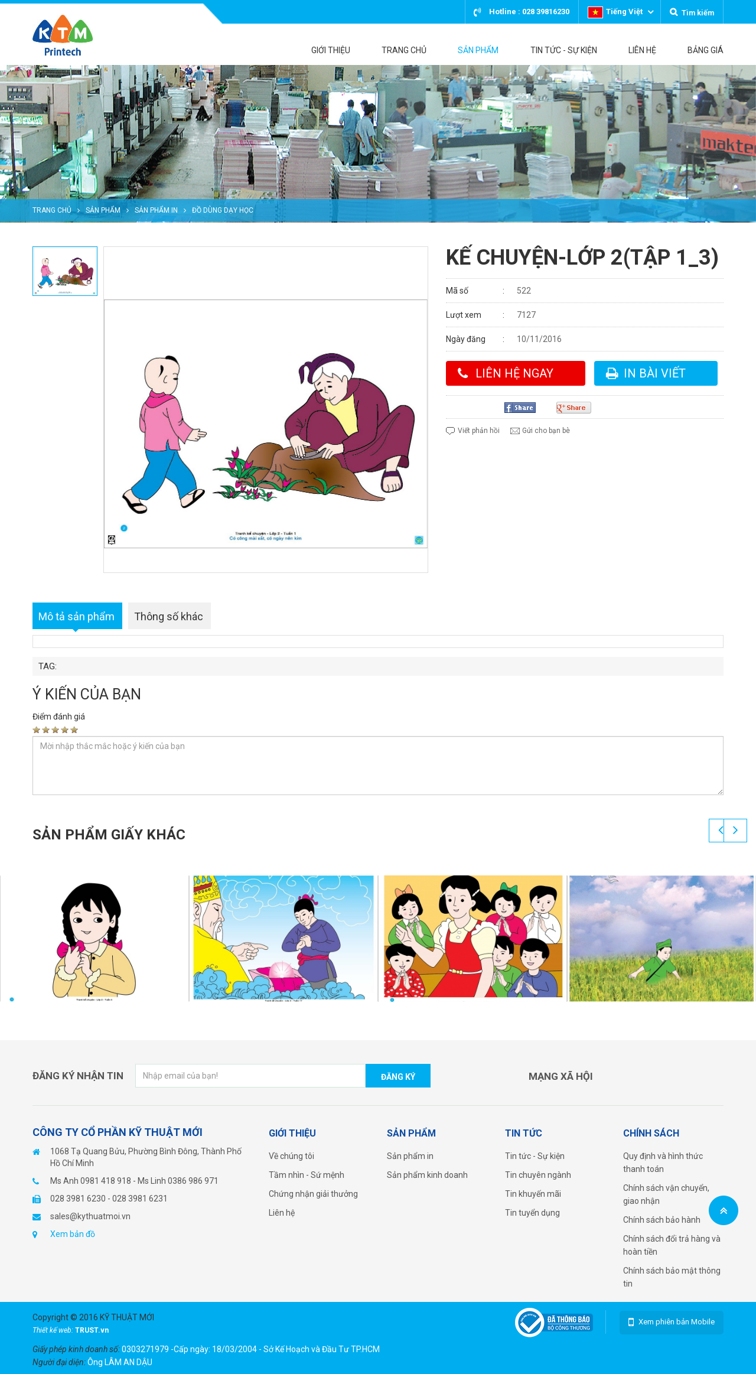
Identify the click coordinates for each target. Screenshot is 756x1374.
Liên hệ (282, 1212)
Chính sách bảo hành (661, 1220)
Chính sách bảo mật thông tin (672, 1277)
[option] (378, 144)
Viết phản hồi (479, 430)
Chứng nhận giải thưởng (313, 1194)
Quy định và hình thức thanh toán (663, 1162)
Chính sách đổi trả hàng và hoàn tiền (672, 1245)
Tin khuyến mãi (533, 1194)
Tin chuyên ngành (538, 1175)
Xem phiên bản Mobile (676, 1321)
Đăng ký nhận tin (77, 1076)
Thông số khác (168, 616)
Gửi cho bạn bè (546, 430)
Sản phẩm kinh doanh (427, 1175)
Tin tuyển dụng (532, 1212)
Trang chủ (51, 210)
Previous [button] (720, 830)
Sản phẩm (103, 210)
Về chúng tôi (291, 1156)
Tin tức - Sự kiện (535, 1156)
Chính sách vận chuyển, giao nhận (666, 1194)
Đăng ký (398, 1077)
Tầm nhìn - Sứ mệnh (306, 1175)
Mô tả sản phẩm (76, 616)
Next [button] (735, 830)
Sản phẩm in (156, 210)
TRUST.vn (92, 1330)
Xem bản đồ (72, 1234)
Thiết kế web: (53, 1330)
